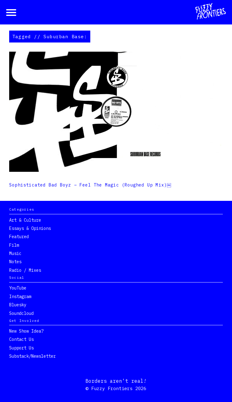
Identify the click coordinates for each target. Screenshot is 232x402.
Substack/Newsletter (32, 356)
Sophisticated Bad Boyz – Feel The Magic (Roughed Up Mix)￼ (90, 185)
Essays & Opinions (30, 228)
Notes (15, 261)
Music (15, 253)
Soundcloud (21, 313)
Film (14, 245)
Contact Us (21, 339)
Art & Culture (25, 220)
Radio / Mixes (25, 270)
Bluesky (17, 305)
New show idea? (26, 331)
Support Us (21, 348)
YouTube (17, 288)
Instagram (20, 296)
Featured (19, 236)
